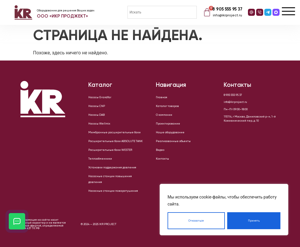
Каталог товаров (167, 106)
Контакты (162, 158)
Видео (160, 149)
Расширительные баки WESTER (110, 149)
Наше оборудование (170, 132)
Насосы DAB (96, 114)
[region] (224, 209)
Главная (161, 97)
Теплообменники (100, 158)
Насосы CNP (96, 106)
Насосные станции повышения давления (110, 179)
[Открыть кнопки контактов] (17, 221)
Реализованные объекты (173, 141)
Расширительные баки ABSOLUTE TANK (115, 141)
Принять (254, 220)
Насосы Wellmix (99, 123)
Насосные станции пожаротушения (113, 190)
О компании (164, 114)
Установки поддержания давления (112, 167)
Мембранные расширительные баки (114, 132)
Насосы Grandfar (99, 97)
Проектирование (168, 123)
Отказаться (196, 220)
